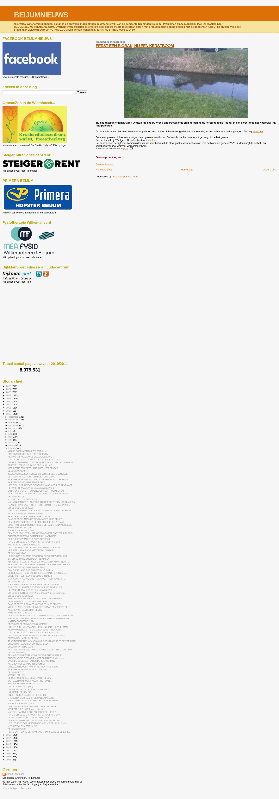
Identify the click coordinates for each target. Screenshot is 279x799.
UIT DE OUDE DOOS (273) (20, 508)
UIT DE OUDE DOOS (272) (20, 596)
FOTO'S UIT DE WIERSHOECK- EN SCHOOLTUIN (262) (34, 542)
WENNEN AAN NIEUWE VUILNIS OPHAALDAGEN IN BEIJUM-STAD (40, 649)
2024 (9, 389)
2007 (9, 759)
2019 (9, 404)
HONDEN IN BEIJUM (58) (20, 527)
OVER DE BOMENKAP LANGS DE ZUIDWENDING (31, 661)
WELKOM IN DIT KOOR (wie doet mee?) (26, 709)
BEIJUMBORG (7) (16, 672)
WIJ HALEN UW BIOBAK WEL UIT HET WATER (30, 681)
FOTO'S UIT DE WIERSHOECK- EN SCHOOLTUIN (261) (34, 632)
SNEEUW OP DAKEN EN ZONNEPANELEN (28, 644)
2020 (9, 401)
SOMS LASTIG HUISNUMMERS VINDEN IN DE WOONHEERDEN (38, 618)
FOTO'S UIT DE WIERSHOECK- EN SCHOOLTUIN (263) (34, 459)
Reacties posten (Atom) (126, 176)
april (11, 440)
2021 (9, 398)
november (14, 419)
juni (10, 434)
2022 (9, 395)
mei (11, 437)
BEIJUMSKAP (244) (17, 553)
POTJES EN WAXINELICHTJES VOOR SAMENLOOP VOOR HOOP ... (40, 510)
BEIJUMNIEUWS (41, 15)
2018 (9, 407)
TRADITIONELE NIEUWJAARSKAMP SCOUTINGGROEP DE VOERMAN (42, 641)
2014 (9, 738)
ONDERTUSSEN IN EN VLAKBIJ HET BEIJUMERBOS (33, 700)
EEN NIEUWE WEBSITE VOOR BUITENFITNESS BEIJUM (35, 655)
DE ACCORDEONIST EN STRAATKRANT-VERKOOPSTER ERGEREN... (41, 533)
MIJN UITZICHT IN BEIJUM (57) (22, 726)
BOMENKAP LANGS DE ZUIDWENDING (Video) (30, 570)
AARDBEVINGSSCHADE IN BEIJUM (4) (26, 567)
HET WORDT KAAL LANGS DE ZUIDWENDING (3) (31, 457)
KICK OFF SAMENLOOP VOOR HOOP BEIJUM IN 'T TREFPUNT (38, 479)
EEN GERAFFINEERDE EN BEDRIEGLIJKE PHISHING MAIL (36, 522)
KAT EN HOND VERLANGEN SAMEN (25, 513)
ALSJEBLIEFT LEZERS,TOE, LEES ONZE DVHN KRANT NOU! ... (38, 562)
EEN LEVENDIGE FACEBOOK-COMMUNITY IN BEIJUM (34, 547)
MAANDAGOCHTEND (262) (21, 530)
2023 (9, 392)
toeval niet (152, 140)
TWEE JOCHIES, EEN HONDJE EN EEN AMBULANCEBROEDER (38, 474)
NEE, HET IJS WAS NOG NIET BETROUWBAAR (30, 550)
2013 (9, 741)
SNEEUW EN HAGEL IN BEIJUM (23, 638)
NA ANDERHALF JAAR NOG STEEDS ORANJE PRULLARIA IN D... (39, 505)
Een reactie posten (105, 164)
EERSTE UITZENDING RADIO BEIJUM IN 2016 (30, 465)
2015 (9, 735)
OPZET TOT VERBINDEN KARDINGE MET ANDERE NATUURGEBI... (40, 525)
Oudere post (269, 169)
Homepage (187, 169)
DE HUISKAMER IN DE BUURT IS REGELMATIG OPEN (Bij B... (37, 573)
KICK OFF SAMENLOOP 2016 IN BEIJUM (27, 669)
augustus (13, 428)
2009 (9, 753)
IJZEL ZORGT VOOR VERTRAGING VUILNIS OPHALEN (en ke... (38, 723)
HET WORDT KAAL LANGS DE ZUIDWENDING (30, 590)
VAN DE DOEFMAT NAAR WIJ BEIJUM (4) (27, 451)
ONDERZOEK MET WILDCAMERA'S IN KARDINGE (32, 536)
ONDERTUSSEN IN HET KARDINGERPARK (28, 689)
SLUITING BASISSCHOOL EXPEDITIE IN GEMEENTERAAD (36, 598)
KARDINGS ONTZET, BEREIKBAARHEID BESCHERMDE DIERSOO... (40, 564)
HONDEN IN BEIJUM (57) (20, 692)
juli (10, 431)
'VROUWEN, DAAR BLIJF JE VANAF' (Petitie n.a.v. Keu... (34, 584)
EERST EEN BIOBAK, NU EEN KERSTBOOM (135, 45)
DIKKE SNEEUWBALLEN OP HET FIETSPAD (29, 539)
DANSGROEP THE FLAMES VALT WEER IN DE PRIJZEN (34, 604)
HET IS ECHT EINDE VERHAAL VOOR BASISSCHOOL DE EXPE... (39, 732)
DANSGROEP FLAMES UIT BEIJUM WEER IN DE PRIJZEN (35, 519)
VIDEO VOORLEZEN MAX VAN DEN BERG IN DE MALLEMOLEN (38, 493)
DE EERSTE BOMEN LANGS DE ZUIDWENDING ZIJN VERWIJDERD (40, 615)
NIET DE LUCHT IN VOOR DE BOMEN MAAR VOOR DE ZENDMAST (40, 485)
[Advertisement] (20, 304)
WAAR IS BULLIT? (16, 675)
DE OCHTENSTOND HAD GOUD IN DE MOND (29, 601)
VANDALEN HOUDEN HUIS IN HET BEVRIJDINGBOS (33, 667)
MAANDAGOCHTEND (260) (21, 703)
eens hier (258, 131)
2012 (9, 744)
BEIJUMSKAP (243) (17, 652)
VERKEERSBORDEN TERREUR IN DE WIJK (29, 717)
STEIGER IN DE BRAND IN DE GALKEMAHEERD (31, 698)
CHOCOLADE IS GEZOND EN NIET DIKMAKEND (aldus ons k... (37, 658)
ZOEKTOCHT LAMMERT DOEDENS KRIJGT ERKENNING (35, 587)
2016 (9, 414)
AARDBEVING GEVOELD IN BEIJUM (25, 610)
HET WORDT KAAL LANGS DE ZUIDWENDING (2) (31, 488)
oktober (12, 422)
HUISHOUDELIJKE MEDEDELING (24, 683)
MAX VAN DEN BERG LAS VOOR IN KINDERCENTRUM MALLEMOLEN (41, 502)
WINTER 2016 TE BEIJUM (20, 613)
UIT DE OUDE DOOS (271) (20, 686)
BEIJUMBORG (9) (16, 496)
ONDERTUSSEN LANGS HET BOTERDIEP (28, 695)
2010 (9, 750)
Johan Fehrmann (15, 774)
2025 (9, 386)
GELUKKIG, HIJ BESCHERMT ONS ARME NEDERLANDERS (36, 635)
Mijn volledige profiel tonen (17, 788)
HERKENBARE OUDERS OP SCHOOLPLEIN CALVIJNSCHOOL (37, 556)
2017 (9, 410)
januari (12, 448)
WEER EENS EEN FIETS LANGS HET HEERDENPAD (33, 468)
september (14, 425)
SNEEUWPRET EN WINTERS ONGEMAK (27, 624)
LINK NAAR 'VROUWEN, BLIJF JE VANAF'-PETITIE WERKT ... (37, 579)
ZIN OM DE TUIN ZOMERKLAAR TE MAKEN (28, 559)
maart (12, 442)
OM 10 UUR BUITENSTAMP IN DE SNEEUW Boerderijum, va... (37, 593)
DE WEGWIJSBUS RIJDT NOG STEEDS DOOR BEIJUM (34, 720)
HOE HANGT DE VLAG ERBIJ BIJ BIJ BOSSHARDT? (32, 706)
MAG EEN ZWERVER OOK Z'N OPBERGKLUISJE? (32, 712)
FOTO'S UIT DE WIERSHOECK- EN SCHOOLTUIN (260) (34, 715)
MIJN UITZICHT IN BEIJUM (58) (22, 499)
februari (12, 445)
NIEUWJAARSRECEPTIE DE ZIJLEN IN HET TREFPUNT (34, 630)
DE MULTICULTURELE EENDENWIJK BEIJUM (29, 678)
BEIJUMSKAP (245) (17, 471)
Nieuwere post (104, 169)
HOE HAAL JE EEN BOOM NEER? (24, 545)
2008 (9, 756)
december (14, 417)
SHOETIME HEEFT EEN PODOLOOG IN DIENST (31, 576)
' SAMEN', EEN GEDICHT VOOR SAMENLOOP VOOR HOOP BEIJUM (40, 462)
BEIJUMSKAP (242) (17, 729)
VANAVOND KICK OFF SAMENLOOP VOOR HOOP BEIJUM (36, 491)
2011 (9, 747)
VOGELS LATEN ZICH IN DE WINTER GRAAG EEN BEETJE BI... (38, 607)
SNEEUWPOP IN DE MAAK (21, 647)
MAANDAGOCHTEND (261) (21, 621)
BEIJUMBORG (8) (16, 581)
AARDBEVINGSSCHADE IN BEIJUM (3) (26, 664)
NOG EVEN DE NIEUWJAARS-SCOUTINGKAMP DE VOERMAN (38, 627)
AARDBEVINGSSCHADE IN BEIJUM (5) (26, 482)
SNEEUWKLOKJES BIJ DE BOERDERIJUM (28, 454)
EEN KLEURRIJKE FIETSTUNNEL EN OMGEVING (31, 477)
